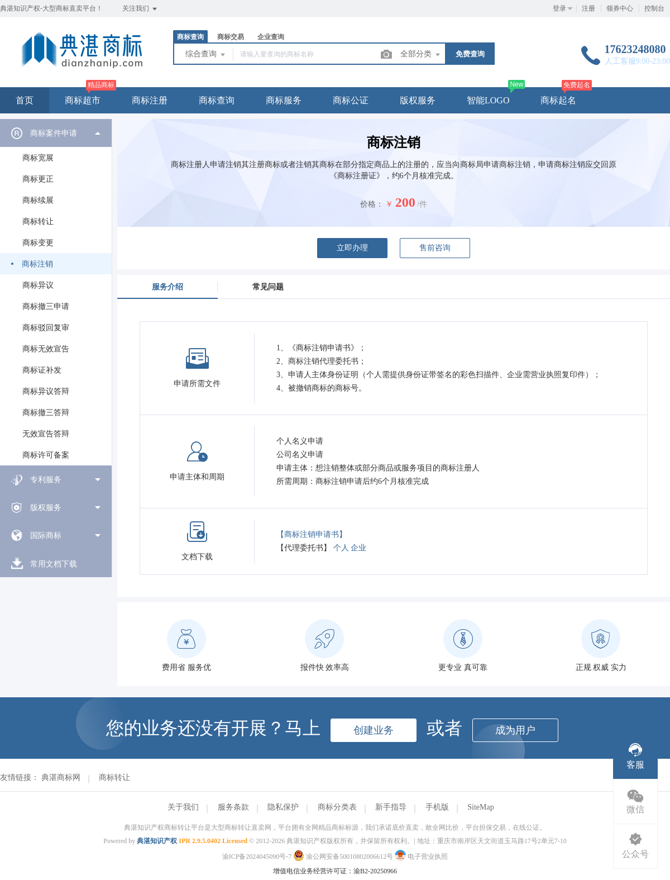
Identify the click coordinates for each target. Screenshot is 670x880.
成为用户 (515, 730)
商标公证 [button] (350, 100)
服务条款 (233, 807)
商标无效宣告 (45, 349)
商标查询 (190, 37)
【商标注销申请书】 (311, 534)
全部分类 (421, 54)
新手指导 (390, 807)
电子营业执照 (421, 856)
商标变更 (38, 243)
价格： (372, 204)
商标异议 (38, 285)
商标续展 (38, 200)
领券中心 (619, 8)
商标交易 (230, 37)
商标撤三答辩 (45, 412)
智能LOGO (488, 100)
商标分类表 (337, 807)
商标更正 (38, 179)
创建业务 (373, 730)
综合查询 (206, 54)
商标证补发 (41, 370)
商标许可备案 (45, 455)
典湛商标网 (60, 777)
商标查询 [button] (216, 100)
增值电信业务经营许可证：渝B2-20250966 (335, 871)
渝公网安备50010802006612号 (344, 856)
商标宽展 (38, 158)
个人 (341, 548)
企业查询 (270, 37)
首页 (25, 100)
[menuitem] (56, 292)
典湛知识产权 (157, 841)
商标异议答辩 (45, 391)
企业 (358, 548)
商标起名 (558, 100)
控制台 (654, 8)
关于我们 (183, 807)
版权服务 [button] (418, 100)
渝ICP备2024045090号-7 (257, 856)
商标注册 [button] (150, 100)
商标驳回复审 (45, 328)
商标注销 (37, 264)
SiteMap (480, 807)
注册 (588, 8)
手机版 (437, 807)
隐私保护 (283, 807)
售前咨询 (435, 248)
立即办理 (352, 248)
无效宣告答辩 (45, 434)
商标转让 (38, 221)
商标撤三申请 (45, 306)
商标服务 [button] (284, 100)
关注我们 (140, 9)
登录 (559, 8)
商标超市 (82, 100)
